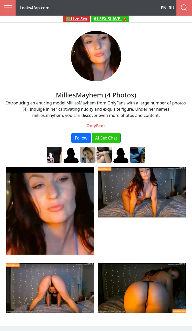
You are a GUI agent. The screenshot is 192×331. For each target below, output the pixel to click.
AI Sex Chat (106, 138)
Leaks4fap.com (35, 8)
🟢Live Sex (76, 19)
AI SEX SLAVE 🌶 (110, 19)
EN (164, 8)
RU (171, 8)
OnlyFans (96, 126)
